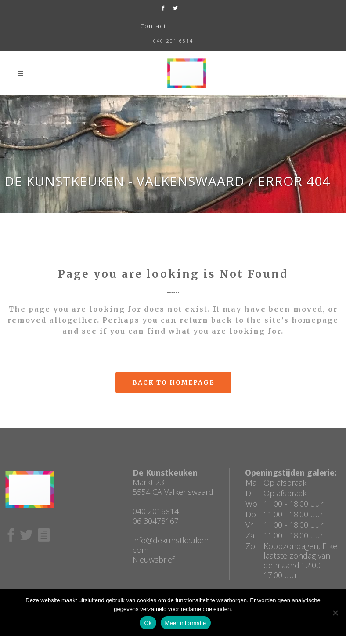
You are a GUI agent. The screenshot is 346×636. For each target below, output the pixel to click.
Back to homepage (173, 382)
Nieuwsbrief (153, 559)
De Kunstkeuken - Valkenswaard (124, 181)
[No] (335, 612)
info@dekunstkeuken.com (171, 545)
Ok (147, 623)
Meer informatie (185, 623)
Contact (153, 26)
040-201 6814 (173, 40)
